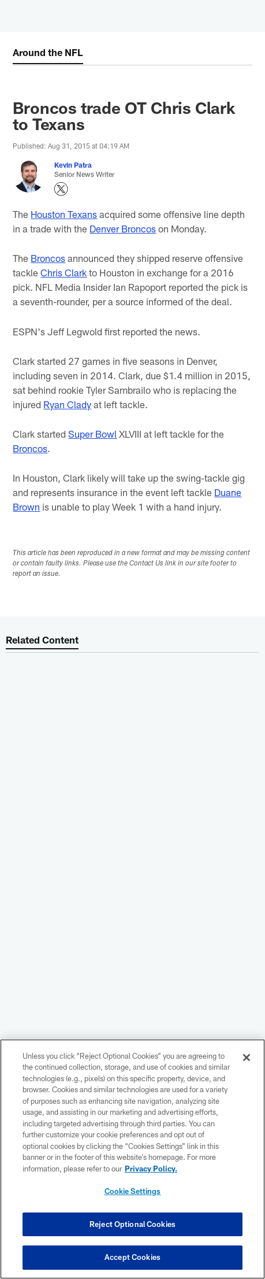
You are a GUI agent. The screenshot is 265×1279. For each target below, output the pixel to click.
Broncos (48, 258)
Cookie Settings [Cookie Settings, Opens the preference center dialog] (132, 1191)
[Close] (246, 1057)
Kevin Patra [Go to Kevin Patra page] (73, 165)
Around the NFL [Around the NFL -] (48, 52)
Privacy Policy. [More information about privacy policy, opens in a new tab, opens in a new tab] (151, 1168)
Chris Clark (63, 272)
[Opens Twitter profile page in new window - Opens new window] (61, 189)
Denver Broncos (122, 228)
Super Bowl (92, 433)
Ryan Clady (67, 404)
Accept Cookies (132, 1257)
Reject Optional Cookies (132, 1224)
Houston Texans (64, 214)
